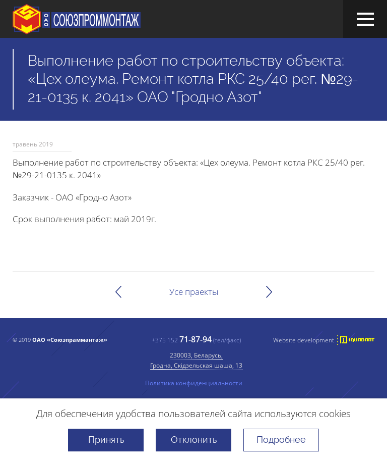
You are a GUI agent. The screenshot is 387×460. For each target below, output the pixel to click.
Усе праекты (193, 291)
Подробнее (281, 439)
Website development (303, 340)
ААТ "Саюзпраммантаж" (77, 19)
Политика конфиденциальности (193, 383)
